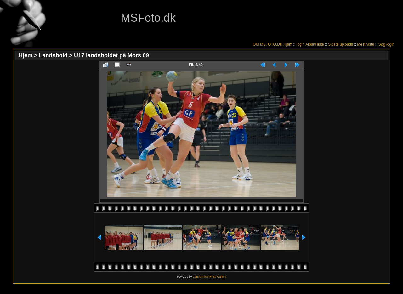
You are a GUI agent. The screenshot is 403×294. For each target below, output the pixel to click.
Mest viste (365, 44)
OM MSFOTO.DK (267, 44)
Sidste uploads (340, 44)
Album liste (314, 44)
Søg (381, 44)
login (300, 44)
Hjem (287, 44)
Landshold (53, 55)
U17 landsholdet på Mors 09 (111, 55)
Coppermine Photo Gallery (209, 276)
